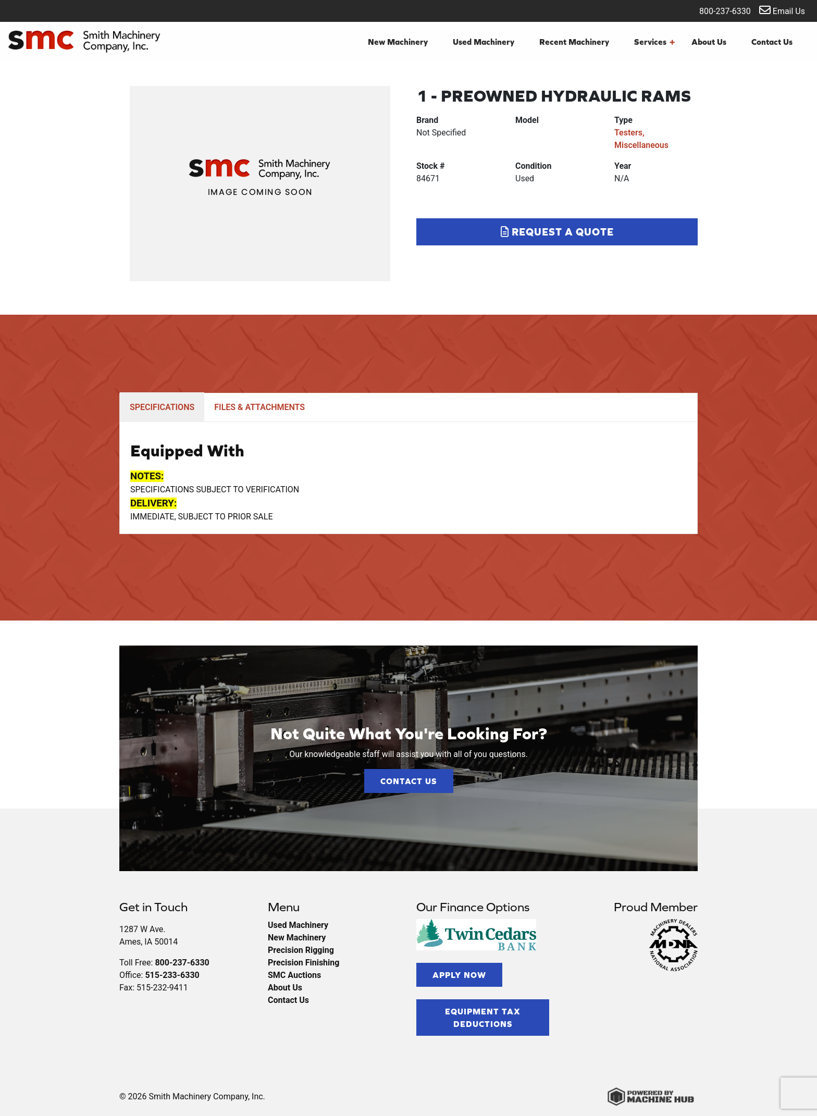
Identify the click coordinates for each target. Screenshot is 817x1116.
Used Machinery (483, 41)
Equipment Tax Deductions (483, 1017)
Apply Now (459, 974)
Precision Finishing (303, 963)
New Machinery (398, 41)
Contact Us (772, 41)
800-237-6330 (718, 10)
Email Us (782, 10)
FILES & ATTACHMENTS (259, 407)
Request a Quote (557, 232)
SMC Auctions (294, 975)
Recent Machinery (574, 41)
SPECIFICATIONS (162, 407)
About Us (708, 41)
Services (654, 41)
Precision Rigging (301, 950)
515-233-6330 (172, 975)
